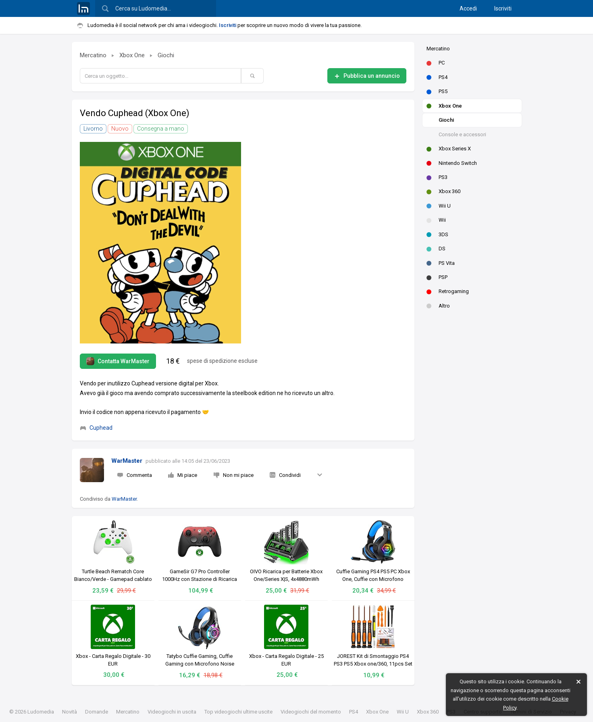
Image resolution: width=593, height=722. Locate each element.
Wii (436, 220)
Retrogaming (448, 291)
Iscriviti (503, 8)
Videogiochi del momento (311, 712)
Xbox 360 (443, 191)
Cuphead (96, 427)
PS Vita (441, 263)
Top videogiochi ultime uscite (238, 712)
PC (436, 63)
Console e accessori (462, 134)
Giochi (446, 120)
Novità (69, 712)
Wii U (439, 206)
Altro (438, 306)
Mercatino (438, 49)
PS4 (437, 77)
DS (436, 249)
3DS (437, 234)
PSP (437, 277)
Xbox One (444, 106)
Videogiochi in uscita (172, 712)
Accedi (468, 8)
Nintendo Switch (452, 163)
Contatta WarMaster (118, 361)
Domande (96, 712)
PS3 (437, 177)
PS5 (437, 91)
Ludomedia (40, 712)
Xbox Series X (449, 149)
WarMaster (126, 460)
